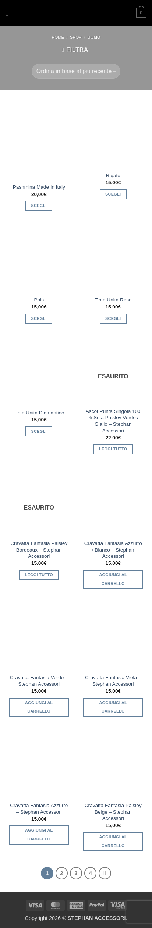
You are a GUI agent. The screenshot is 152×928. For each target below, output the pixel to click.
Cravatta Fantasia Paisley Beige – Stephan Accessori (113, 812)
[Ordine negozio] (76, 71)
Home (58, 37)
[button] (10, 13)
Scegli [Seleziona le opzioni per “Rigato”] (113, 194)
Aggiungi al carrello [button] (113, 579)
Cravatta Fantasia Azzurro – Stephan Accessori (39, 809)
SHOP (76, 37)
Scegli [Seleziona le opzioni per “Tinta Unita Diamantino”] (39, 431)
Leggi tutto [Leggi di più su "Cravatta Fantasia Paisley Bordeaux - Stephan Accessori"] (39, 574)
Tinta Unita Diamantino (39, 412)
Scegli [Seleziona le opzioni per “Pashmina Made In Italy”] (39, 205)
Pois (39, 300)
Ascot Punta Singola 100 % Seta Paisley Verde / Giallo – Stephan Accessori (113, 420)
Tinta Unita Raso (113, 300)
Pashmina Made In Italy (39, 187)
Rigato (113, 175)
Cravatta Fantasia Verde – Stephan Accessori (39, 681)
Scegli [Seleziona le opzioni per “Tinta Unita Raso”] (113, 318)
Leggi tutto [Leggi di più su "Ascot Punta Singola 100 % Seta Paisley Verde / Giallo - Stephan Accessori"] (113, 449)
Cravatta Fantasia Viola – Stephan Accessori (113, 681)
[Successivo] (105, 873)
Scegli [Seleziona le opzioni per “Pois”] (39, 318)
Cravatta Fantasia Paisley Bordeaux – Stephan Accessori (38, 549)
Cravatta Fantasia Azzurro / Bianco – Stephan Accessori (113, 549)
